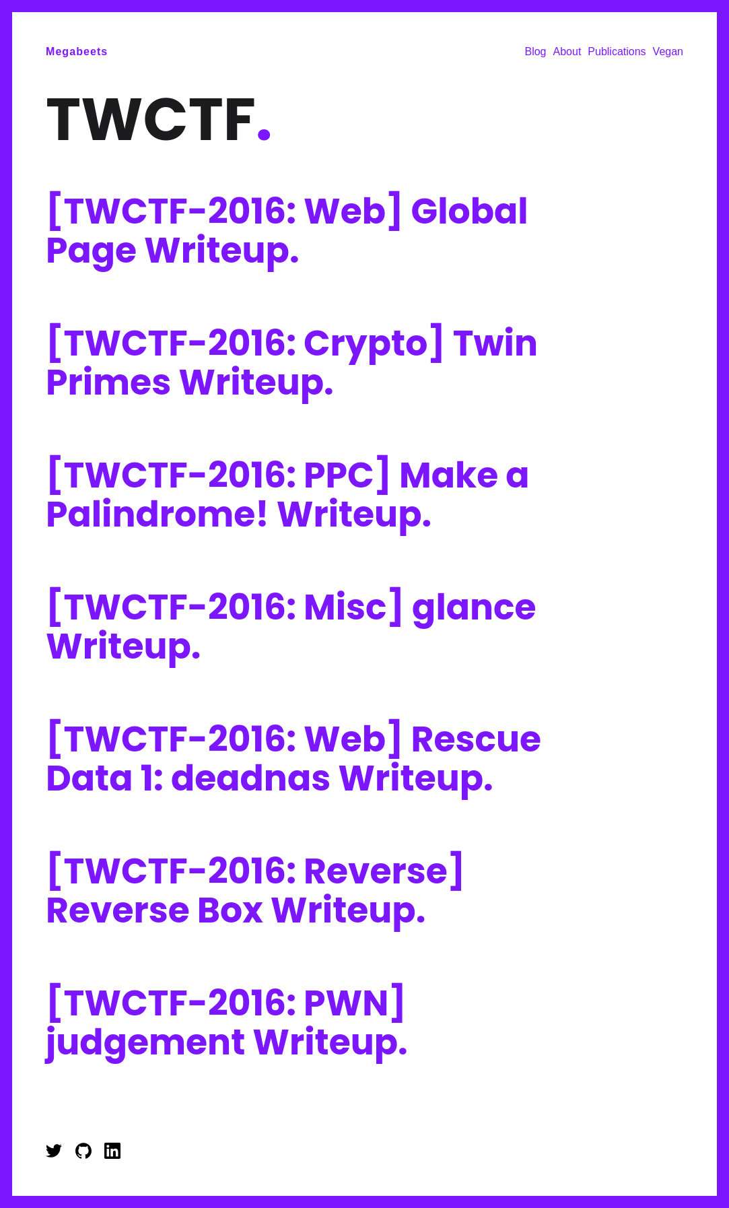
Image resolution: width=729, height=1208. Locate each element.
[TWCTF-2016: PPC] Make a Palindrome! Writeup (288, 494)
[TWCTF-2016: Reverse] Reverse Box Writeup (255, 890)
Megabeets (77, 51)
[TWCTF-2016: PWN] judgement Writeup (227, 1022)
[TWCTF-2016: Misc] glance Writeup (291, 626)
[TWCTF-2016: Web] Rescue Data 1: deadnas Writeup (293, 758)
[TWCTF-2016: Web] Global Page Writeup (287, 231)
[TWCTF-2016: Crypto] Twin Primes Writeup (292, 362)
